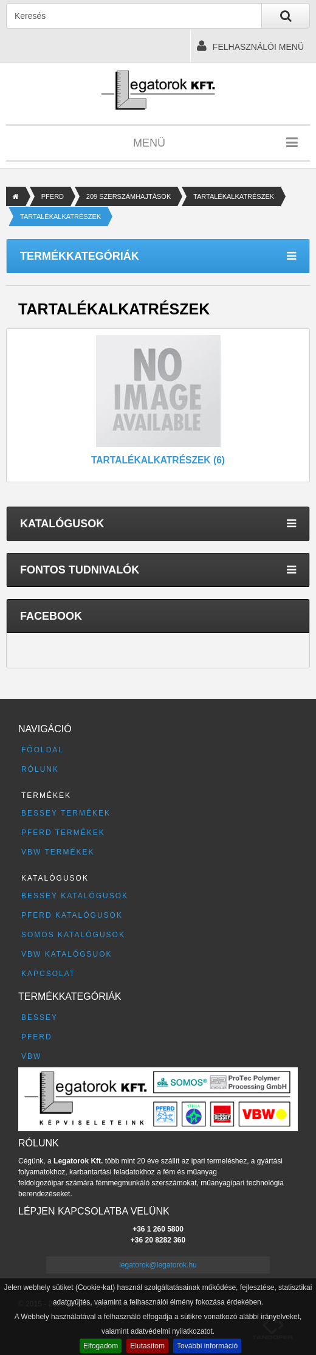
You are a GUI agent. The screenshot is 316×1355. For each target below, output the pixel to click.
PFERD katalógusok (72, 915)
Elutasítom (147, 1346)
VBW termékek (57, 852)
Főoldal (42, 750)
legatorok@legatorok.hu (158, 1265)
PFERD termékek (63, 832)
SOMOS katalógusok (73, 934)
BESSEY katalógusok (74, 896)
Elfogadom (100, 1346)
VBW (31, 1056)
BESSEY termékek (66, 813)
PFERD (52, 196)
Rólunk (40, 769)
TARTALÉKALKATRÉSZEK (233, 196)
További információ (207, 1346)
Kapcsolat (48, 973)
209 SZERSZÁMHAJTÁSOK (128, 196)
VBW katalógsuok (66, 954)
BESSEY (39, 1017)
